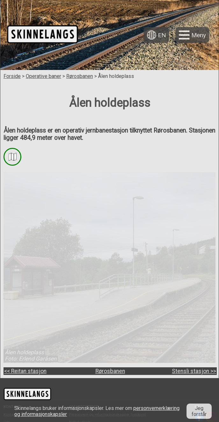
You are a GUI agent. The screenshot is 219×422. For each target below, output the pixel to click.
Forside (12, 76)
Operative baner (43, 76)
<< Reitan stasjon (25, 371)
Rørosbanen (79, 76)
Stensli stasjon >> (194, 371)
